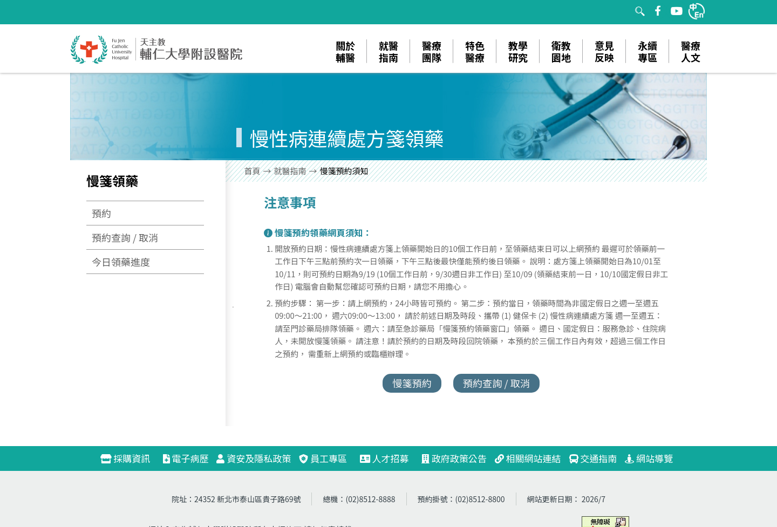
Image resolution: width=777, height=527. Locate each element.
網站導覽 (649, 458)
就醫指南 (290, 170)
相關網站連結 (528, 458)
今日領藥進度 (121, 262)
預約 (101, 213)
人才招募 (389, 458)
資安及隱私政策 (253, 458)
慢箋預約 (412, 383)
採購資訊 (129, 458)
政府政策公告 (454, 458)
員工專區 (323, 458)
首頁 (252, 170)
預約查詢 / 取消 (125, 237)
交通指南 (593, 458)
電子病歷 (186, 458)
